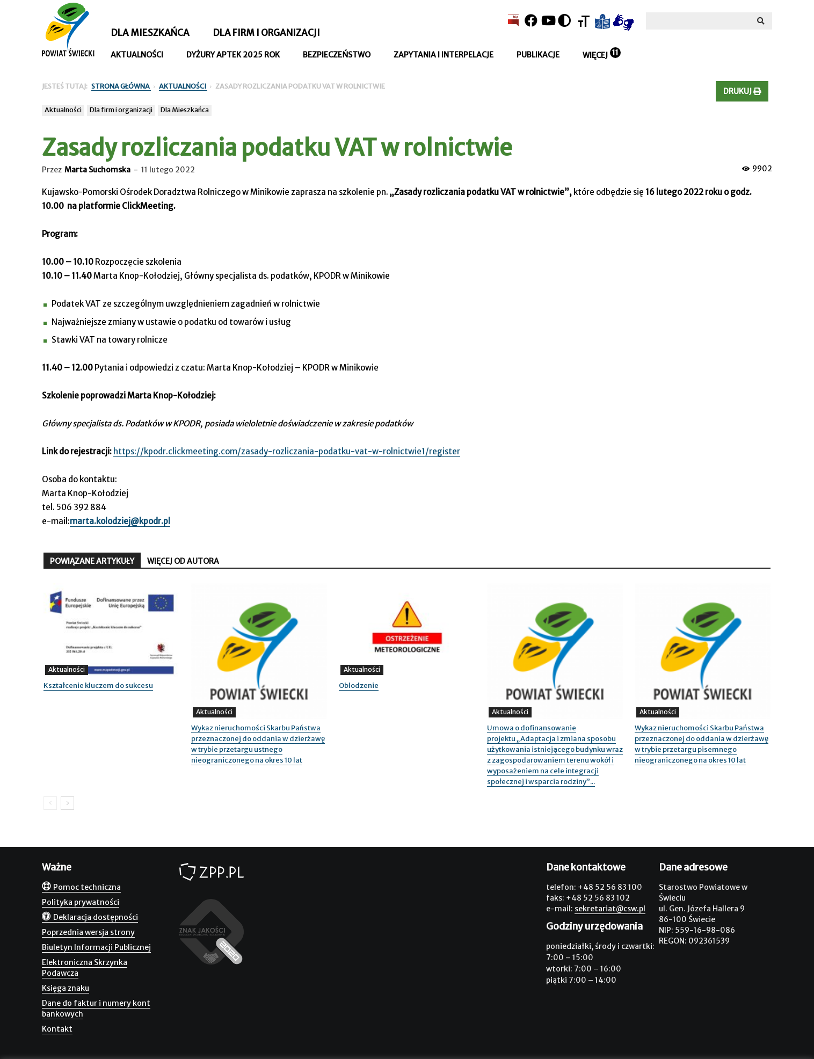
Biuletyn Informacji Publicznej (96, 947)
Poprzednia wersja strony (88, 932)
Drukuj (742, 91)
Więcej (595, 55)
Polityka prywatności (80, 902)
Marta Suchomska (97, 170)
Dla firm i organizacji (266, 33)
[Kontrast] (564, 20)
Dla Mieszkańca (185, 110)
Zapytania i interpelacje (443, 55)
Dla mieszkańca (150, 33)
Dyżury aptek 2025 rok (233, 55)
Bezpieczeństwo (336, 55)
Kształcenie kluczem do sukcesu (98, 685)
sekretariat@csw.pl (610, 908)
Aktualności (137, 55)
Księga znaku (65, 988)
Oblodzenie (359, 685)
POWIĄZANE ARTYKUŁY (92, 561)
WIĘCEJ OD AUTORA (183, 561)
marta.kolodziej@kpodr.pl (120, 521)
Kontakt (57, 1029)
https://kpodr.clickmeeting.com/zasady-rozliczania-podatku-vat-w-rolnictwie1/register (286, 451)
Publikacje (538, 55)
